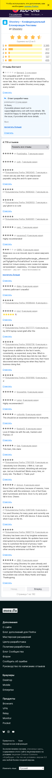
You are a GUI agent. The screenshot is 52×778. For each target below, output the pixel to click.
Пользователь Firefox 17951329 (19, 462)
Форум (6, 656)
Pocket (7, 723)
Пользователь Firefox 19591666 (20, 378)
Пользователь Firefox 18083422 (19, 192)
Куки (21, 741)
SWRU (19, 250)
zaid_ (19, 227)
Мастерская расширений (17, 637)
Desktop (7, 680)
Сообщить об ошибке (15, 661)
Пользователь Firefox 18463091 (19, 219)
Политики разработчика (16, 646)
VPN (5, 708)
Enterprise (8, 689)
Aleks (19, 286)
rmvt (19, 311)
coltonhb (21, 414)
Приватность (9, 741)
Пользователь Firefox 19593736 (20, 344)
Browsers (8, 703)
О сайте (7, 627)
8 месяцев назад (35, 235)
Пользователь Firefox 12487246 (20, 510)
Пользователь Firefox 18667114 (19, 532)
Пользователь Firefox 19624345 (20, 172)
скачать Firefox (31, 6)
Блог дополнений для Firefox (19, 632)
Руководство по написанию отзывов (24, 666)
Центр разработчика (14, 641)
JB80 (19, 560)
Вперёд (38, 589)
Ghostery (17, 28)
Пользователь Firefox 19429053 (20, 202)
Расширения (15, 14)
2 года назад (31, 72)
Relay (6, 713)
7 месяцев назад (36, 154)
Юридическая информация (15, 744)
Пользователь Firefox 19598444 (20, 303)
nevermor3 (21, 235)
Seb (18, 446)
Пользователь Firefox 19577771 (19, 328)
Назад (14, 589)
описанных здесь (35, 749)
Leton (19, 400)
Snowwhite (21, 392)
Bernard (20, 72)
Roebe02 (21, 429)
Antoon (20, 485)
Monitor (7, 718)
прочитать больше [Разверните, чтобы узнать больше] (13, 127)
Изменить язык (9, 768)
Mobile (6, 685)
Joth (19, 162)
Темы (26, 14)
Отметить (7, 92)
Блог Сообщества (13, 651)
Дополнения (10, 622)
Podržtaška (22, 154)
